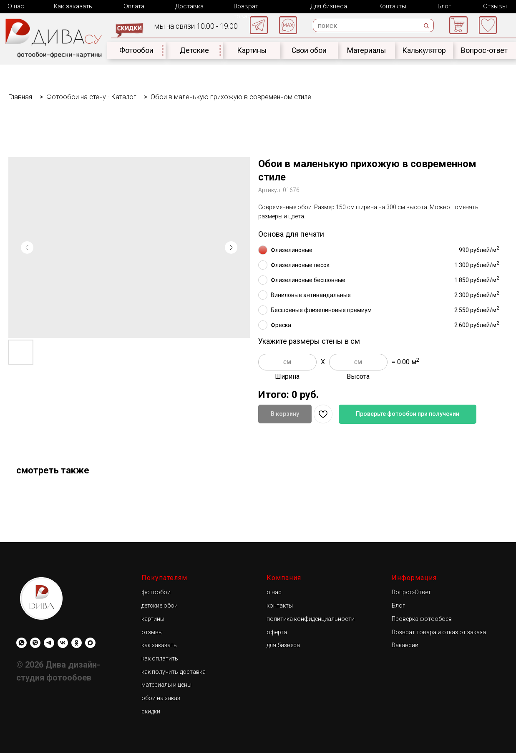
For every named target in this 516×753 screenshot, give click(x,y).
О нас (15, 6)
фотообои (156, 591)
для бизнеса (283, 644)
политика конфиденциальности (311, 618)
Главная (20, 96)
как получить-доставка (173, 671)
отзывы (152, 631)
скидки (150, 711)
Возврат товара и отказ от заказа (439, 631)
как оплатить (159, 658)
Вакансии (405, 644)
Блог (442, 6)
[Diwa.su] (49, 642)
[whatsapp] (21, 642)
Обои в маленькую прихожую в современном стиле (231, 96)
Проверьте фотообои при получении (407, 413)
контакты (280, 605)
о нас (274, 591)
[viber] (35, 642)
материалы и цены (166, 684)
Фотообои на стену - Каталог (91, 96)
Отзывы (494, 6)
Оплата (133, 6)
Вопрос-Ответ (411, 591)
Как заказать (73, 6)
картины (152, 618)
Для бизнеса (328, 6)
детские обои (159, 605)
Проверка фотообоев (422, 618)
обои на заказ (160, 697)
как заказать (159, 644)
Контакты (391, 6)
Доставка (188, 6)
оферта (277, 631)
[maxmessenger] (90, 642)
